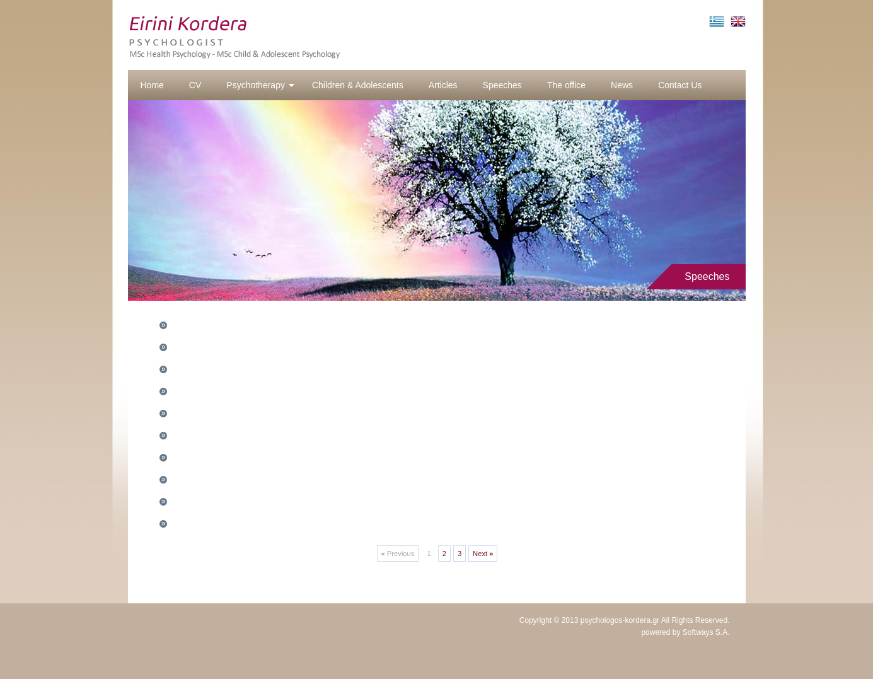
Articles (443, 85)
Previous (398, 553)
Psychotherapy (260, 85)
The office (566, 85)
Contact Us (680, 85)
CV (195, 85)
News (622, 85)
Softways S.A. (706, 632)
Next (483, 553)
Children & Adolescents (357, 85)
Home (152, 85)
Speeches (502, 85)
